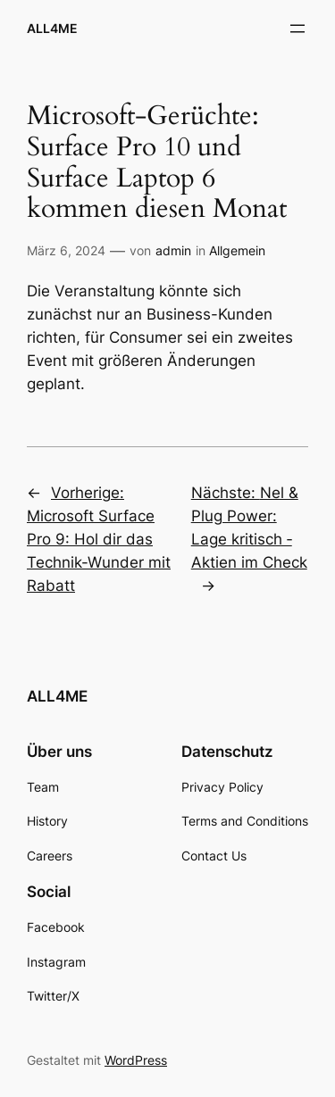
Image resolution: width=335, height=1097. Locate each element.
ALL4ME (52, 28)
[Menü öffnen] (297, 28)
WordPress (136, 1060)
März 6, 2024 (66, 250)
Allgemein (237, 250)
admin (173, 250)
